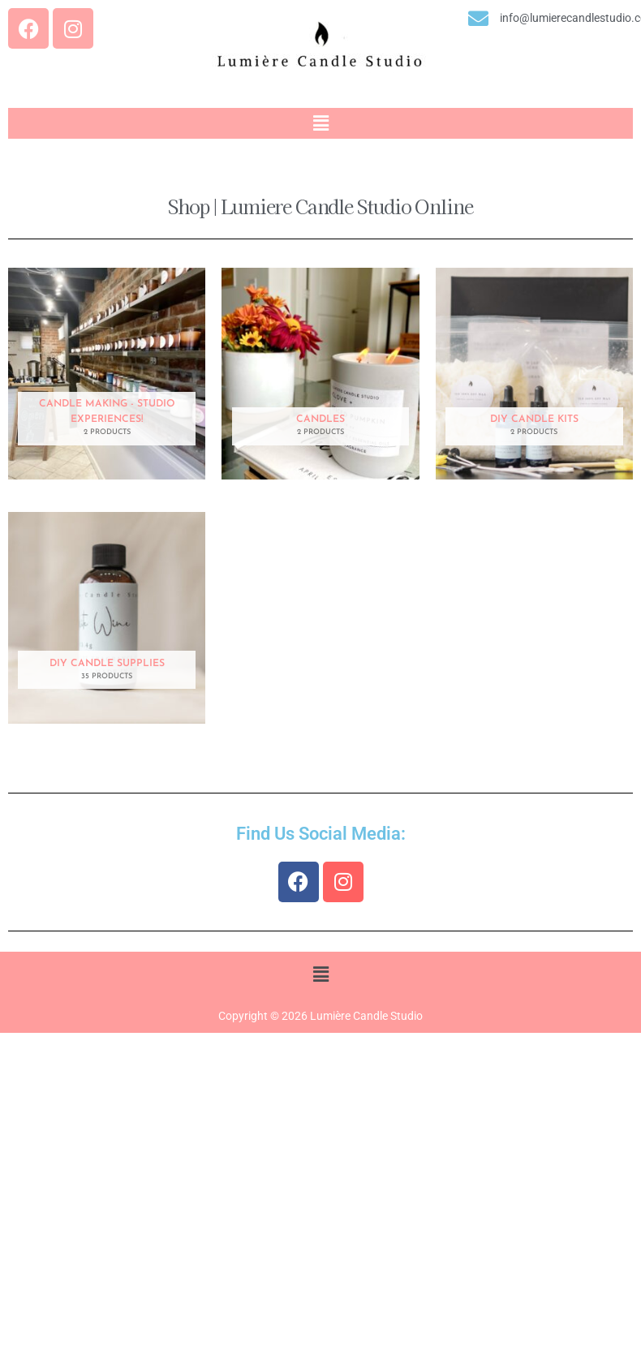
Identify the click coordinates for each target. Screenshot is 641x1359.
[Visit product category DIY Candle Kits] (534, 374)
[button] (320, 123)
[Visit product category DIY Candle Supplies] (106, 618)
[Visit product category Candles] (320, 374)
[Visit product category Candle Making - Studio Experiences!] (106, 374)
